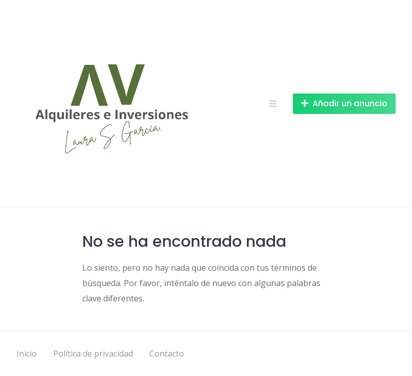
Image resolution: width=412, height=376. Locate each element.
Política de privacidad (93, 353)
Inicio (26, 353)
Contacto (166, 353)
